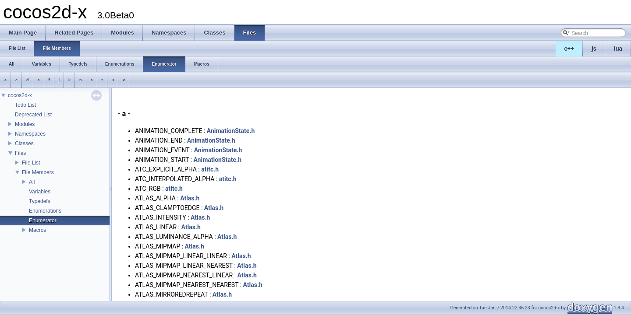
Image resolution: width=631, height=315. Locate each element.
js (594, 48)
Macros (37, 230)
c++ (569, 48)
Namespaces (30, 134)
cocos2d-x (20, 95)
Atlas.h (189, 198)
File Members (38, 172)
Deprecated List (33, 115)
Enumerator (43, 220)
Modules (25, 124)
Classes (24, 143)
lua (618, 48)
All (32, 182)
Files (20, 153)
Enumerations (45, 211)
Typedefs (39, 201)
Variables (39, 192)
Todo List (25, 105)
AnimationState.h (231, 130)
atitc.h (210, 169)
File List (31, 163)
